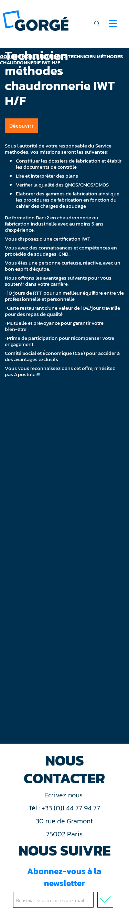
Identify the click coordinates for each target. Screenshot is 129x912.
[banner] (35, 20)
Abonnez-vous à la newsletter (64, 886)
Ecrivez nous (64, 795)
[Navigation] (112, 23)
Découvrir (21, 125)
